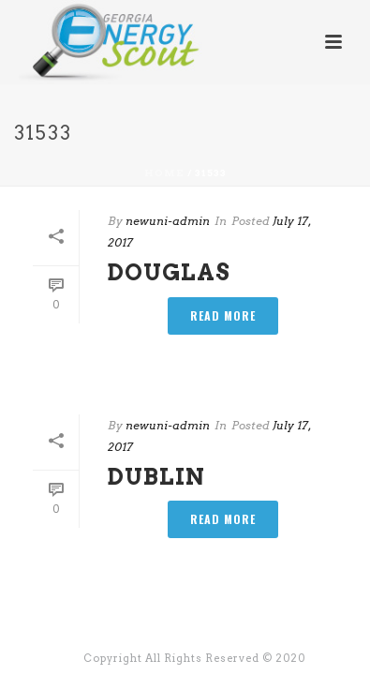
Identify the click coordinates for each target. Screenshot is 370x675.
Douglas (169, 272)
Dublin (156, 476)
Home (164, 172)
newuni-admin (168, 221)
